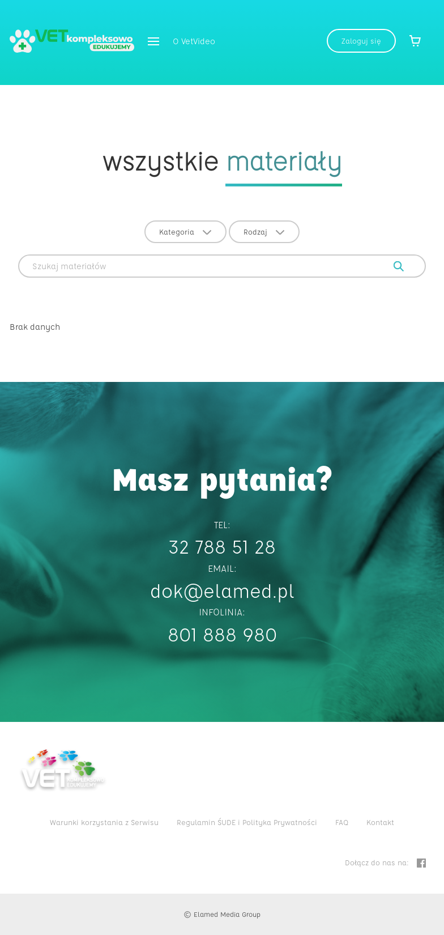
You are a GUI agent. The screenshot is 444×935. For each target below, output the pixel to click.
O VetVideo (194, 41)
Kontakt (380, 822)
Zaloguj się (361, 40)
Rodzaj (264, 231)
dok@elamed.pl (222, 590)
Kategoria (185, 231)
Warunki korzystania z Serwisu (104, 822)
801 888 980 (222, 634)
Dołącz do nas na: (385, 862)
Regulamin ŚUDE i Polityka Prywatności (247, 822)
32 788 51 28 (222, 546)
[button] (153, 42)
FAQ (341, 822)
